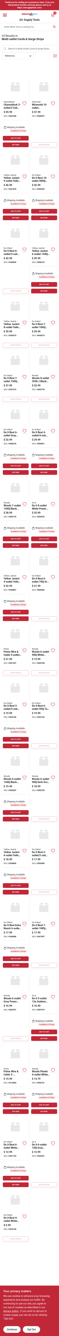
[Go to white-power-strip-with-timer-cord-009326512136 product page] (43, 513)
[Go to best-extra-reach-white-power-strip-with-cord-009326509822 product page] (15, 933)
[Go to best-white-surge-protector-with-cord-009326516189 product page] (15, 258)
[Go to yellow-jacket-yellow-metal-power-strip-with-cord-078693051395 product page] (15, 860)
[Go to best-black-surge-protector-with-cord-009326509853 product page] (43, 322)
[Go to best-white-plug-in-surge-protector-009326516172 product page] (15, 713)
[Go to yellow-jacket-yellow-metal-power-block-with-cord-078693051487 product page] (15, 322)
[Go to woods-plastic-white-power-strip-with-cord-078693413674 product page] (43, 1079)
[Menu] (5, 15)
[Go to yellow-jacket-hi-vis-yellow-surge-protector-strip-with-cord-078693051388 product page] (43, 258)
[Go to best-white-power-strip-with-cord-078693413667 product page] (15, 1152)
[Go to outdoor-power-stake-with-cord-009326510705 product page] (43, 1006)
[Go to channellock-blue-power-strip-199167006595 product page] (15, 112)
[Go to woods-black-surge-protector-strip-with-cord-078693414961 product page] (15, 513)
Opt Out (31, 1329)
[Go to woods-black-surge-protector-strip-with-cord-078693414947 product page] (15, 786)
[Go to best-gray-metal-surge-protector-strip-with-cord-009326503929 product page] (43, 586)
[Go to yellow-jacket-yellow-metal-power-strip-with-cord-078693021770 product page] (15, 586)
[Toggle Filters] (55, 56)
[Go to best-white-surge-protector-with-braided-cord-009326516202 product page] (43, 860)
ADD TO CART (16, 138)
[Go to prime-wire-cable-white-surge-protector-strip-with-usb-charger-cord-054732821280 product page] (15, 649)
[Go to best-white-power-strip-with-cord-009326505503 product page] (15, 1215)
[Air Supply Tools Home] (29, 14)
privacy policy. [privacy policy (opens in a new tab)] (11, 1311)
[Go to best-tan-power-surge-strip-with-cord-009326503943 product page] (43, 713)
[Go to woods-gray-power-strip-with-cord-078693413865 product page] (15, 1006)
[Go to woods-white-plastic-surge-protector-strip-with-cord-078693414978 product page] (43, 649)
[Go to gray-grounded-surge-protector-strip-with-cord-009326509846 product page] (43, 1152)
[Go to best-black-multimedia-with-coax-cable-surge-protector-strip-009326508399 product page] (43, 933)
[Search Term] (29, 27)
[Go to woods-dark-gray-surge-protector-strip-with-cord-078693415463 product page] (43, 786)
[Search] (54, 26)
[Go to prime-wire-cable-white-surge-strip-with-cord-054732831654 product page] (15, 1079)
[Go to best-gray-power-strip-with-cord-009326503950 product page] (15, 440)
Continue (12, 1329)
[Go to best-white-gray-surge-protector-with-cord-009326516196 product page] (43, 440)
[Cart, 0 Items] (52, 15)
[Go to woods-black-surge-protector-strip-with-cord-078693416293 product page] (43, 376)
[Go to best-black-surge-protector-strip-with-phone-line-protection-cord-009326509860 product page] (43, 185)
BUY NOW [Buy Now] (15, 145)
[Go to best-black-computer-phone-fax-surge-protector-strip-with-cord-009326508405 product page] (15, 376)
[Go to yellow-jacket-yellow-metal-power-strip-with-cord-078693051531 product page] (15, 185)
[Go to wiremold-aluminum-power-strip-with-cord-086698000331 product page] (43, 112)
